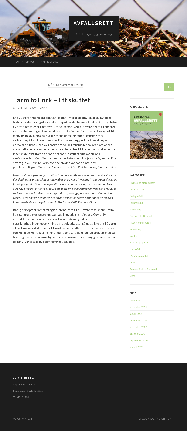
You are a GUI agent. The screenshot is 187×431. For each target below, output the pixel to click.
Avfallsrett (93, 23)
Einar (43, 107)
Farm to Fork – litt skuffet (54, 99)
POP (132, 262)
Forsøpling (135, 209)
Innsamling (135, 229)
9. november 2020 (24, 107)
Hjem (16, 62)
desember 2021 (138, 300)
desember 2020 (138, 320)
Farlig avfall (136, 196)
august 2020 (136, 346)
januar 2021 (136, 313)
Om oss (29, 62)
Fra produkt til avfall (141, 215)
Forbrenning (136, 202)
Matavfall (135, 249)
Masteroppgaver (139, 242)
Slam (132, 275)
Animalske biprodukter (142, 182)
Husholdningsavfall (140, 222)
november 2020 (138, 326)
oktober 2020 (137, 333)
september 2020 (139, 340)
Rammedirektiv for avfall (143, 268)
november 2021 (138, 306)
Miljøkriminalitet (139, 255)
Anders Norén (156, 419)
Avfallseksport (138, 189)
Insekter (134, 235)
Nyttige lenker (50, 62)
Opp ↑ (171, 419)
